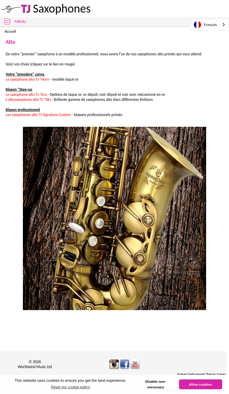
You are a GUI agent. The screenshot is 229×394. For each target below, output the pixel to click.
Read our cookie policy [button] (70, 387)
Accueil (10, 31)
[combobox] (210, 24)
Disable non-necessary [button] (155, 384)
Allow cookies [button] (200, 384)
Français (205, 24)
